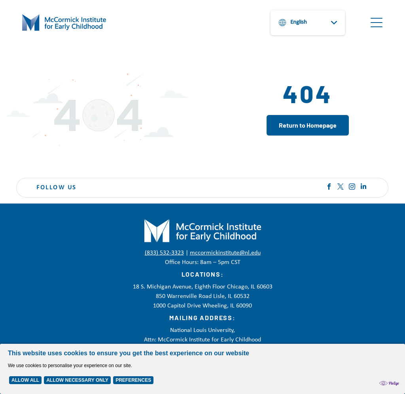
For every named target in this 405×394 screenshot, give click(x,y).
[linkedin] (363, 187)
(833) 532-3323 (164, 253)
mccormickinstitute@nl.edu (225, 253)
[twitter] (340, 187)
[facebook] (329, 187)
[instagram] (352, 187)
